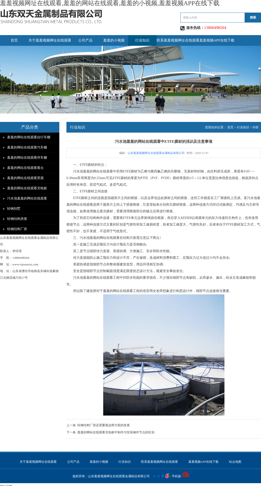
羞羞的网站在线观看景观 (25, 178)
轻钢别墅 (13, 208)
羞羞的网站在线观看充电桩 (27, 188)
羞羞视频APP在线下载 (216, 40)
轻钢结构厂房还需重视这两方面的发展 (103, 425)
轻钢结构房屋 (17, 219)
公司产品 (85, 40)
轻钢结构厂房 (17, 229)
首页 (14, 40)
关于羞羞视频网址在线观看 (49, 40)
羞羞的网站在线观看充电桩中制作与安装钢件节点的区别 (115, 432)
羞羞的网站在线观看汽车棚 (27, 147)
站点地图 (235, 461)
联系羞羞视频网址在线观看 (178, 40)
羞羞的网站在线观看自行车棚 (28, 137)
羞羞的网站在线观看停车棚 (27, 157)
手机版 (176, 476)
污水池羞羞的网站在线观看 (27, 198)
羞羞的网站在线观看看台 (25, 168)
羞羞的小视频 (114, 40)
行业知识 (142, 40)
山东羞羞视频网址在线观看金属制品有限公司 (156, 153)
